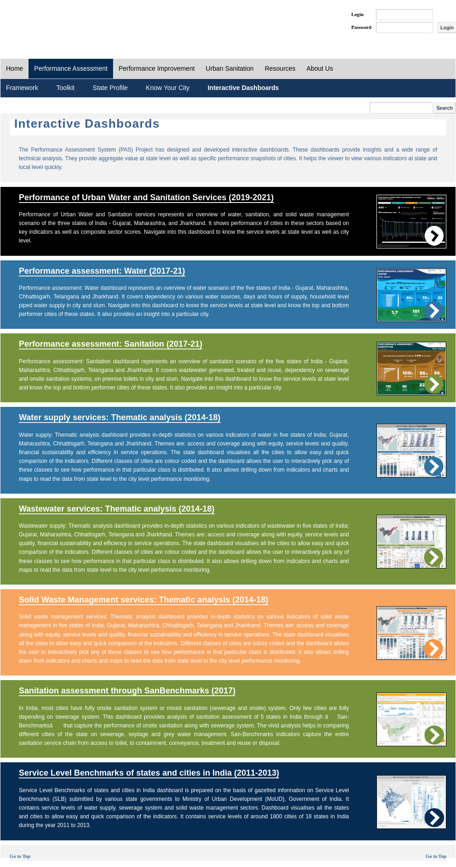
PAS (31, 22)
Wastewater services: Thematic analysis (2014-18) (117, 508)
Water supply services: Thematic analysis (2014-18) (120, 417)
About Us (320, 68)
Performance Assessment (71, 68)
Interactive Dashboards (243, 87)
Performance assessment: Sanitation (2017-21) (110, 344)
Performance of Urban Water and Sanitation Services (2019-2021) (146, 197)
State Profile (110, 87)
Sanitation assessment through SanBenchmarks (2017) (127, 690)
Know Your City (167, 87)
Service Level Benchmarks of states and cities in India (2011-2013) (149, 772)
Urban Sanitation (230, 68)
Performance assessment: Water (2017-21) (102, 271)
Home (14, 68)
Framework (22, 87)
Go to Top (20, 856)
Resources (280, 68)
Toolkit (65, 87)
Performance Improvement (157, 68)
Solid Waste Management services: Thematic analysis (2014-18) (143, 599)
